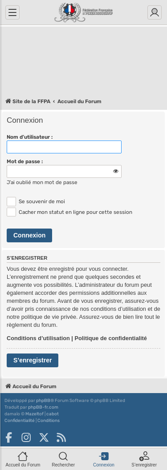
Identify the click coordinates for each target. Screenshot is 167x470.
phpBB (43, 400)
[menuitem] (19, 421)
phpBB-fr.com (43, 407)
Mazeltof (34, 414)
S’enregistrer (32, 360)
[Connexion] (154, 12)
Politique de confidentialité (111, 338)
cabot (52, 414)
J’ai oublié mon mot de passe (42, 182)
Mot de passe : (25, 161)
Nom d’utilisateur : (30, 137)
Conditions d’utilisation (38, 338)
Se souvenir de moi (36, 201)
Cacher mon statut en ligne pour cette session (69, 212)
